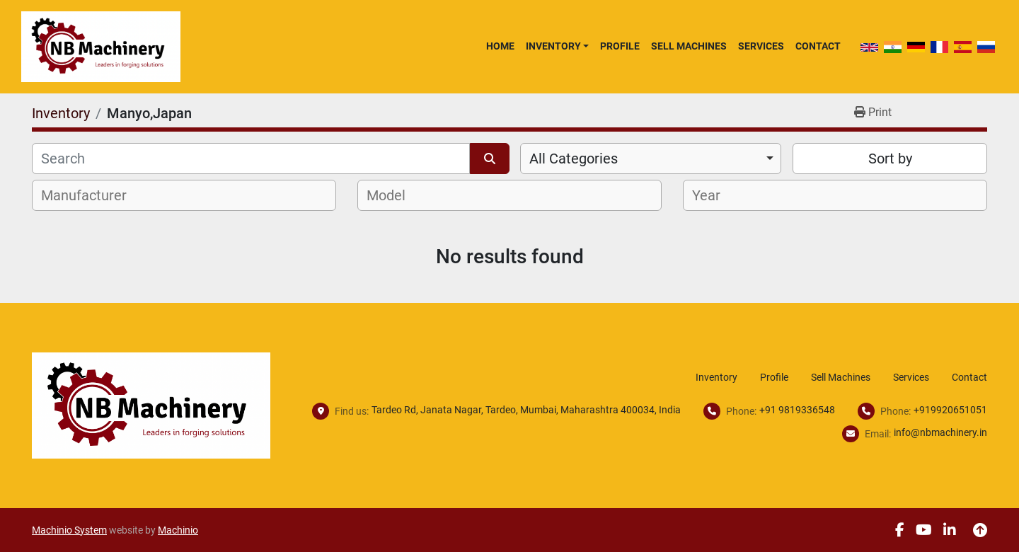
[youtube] (924, 530)
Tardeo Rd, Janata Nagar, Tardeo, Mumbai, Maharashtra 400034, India (526, 409)
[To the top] (980, 530)
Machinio (178, 530)
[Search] (251, 158)
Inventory (553, 46)
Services (761, 46)
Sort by (890, 158)
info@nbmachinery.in (940, 432)
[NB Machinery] (151, 404)
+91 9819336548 (797, 409)
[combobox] (650, 158)
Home (500, 46)
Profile (620, 46)
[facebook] (900, 530)
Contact (818, 46)
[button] (557, 46)
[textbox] (91, 195)
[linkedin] (950, 530)
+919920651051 (950, 409)
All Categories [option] (573, 158)
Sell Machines (689, 46)
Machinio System (69, 530)
